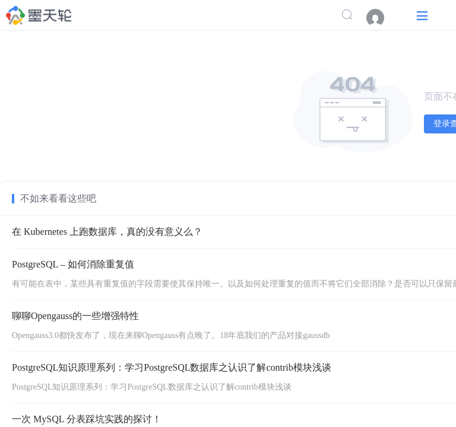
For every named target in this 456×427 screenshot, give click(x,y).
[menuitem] (381, 18)
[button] (422, 15)
